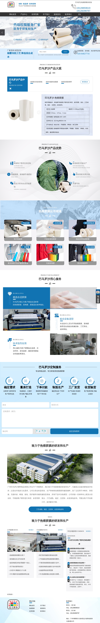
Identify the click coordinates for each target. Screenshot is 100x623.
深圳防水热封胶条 (36, 82)
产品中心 (23, 14)
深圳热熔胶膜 (49, 55)
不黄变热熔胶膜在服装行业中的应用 (51, 563)
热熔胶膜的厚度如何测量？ (77, 548)
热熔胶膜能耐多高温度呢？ (77, 563)
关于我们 (46, 14)
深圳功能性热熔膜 (52, 82)
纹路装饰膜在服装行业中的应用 (49, 566)
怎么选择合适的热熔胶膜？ (77, 577)
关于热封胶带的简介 (16, 566)
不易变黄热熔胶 (50, 239)
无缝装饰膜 (50, 263)
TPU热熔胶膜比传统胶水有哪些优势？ (52, 574)
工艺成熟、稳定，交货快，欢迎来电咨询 (50, 509)
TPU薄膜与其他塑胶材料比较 (19, 574)
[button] (47, 46)
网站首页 (12, 14)
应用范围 (35, 14)
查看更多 (85, 82)
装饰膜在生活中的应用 (17, 559)
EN (79, 14)
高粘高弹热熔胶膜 (82, 239)
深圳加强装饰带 (66, 82)
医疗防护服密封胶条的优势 (48, 555)
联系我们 (68, 14)
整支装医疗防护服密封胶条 (18, 263)
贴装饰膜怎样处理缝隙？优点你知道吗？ (23, 563)
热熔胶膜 (32, 608)
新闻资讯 (57, 14)
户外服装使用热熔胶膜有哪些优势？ (51, 559)
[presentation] (2, 32)
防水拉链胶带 (83, 263)
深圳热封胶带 (57, 55)
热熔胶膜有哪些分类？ (17, 555)
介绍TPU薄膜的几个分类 (18, 570)
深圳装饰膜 (65, 55)
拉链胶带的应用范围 (46, 570)
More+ (31, 530)
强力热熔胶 (18, 239)
